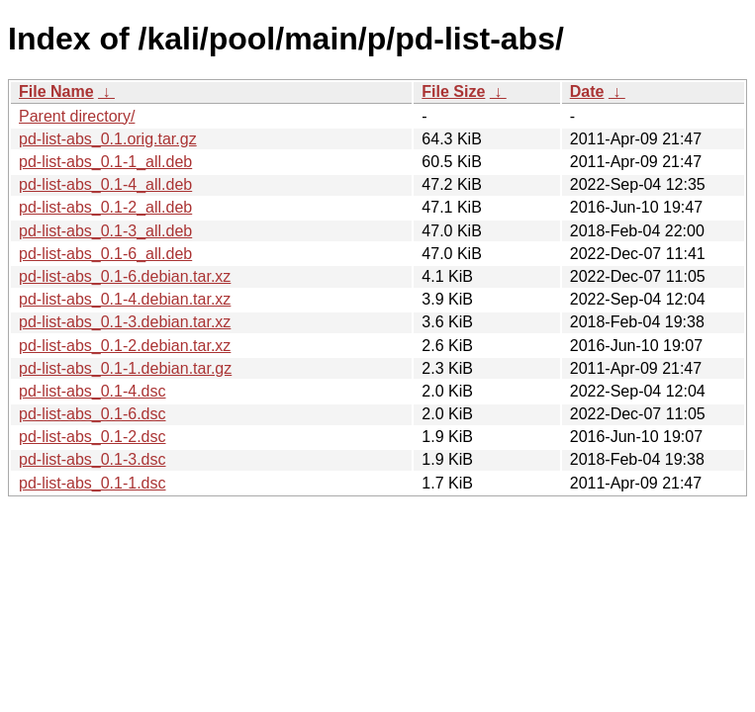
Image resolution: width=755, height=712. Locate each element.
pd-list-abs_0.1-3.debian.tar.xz (125, 321)
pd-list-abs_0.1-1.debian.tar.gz (125, 368)
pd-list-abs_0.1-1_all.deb (105, 161)
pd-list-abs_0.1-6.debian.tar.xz (125, 276)
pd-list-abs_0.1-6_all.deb (105, 253)
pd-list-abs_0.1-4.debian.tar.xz (125, 299)
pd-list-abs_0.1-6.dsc (92, 413)
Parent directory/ (77, 116)
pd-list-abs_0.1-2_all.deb (105, 207)
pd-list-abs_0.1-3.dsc (92, 459)
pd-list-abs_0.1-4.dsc (92, 391)
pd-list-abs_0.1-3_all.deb (105, 230)
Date (587, 91)
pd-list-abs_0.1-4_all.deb (105, 184)
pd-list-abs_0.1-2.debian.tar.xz (125, 345)
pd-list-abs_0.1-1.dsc (92, 483)
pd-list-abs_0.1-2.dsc (92, 436)
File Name (56, 91)
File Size (453, 91)
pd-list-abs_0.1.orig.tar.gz (108, 139)
